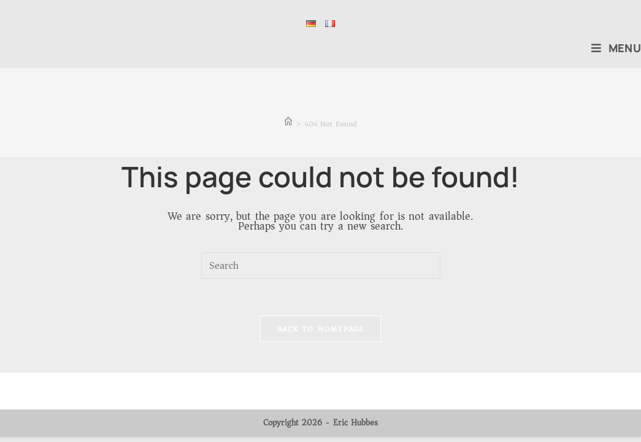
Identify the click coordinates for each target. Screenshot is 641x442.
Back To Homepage (320, 329)
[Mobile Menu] (616, 48)
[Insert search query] (320, 265)
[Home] (288, 124)
